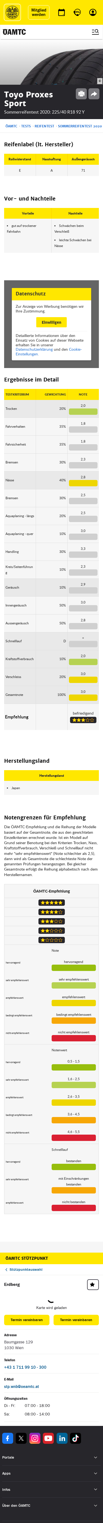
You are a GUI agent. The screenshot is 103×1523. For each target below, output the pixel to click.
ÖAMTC (11, 126)
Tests (26, 126)
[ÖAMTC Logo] (12, 12)
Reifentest (44, 126)
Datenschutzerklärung (34, 349)
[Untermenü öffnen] (95, 1457)
